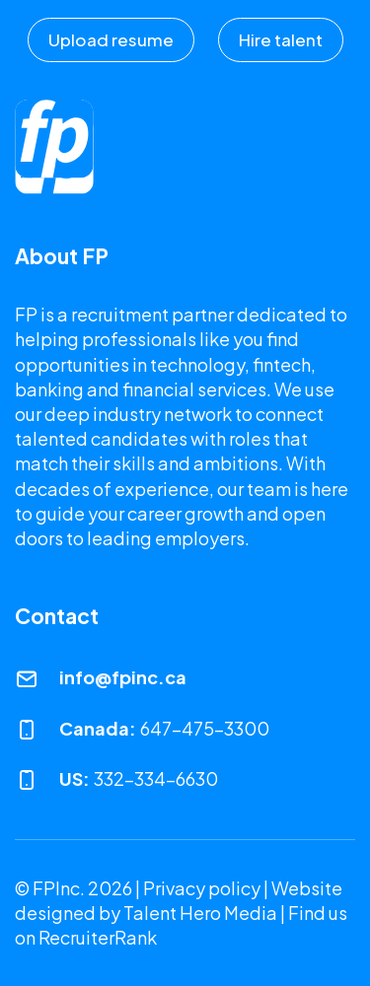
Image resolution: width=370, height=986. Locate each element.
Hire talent (281, 39)
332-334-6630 (156, 778)
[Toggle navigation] (334, 139)
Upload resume (111, 39)
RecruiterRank (97, 937)
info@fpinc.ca (122, 677)
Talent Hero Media (200, 912)
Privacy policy (201, 888)
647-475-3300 (204, 728)
